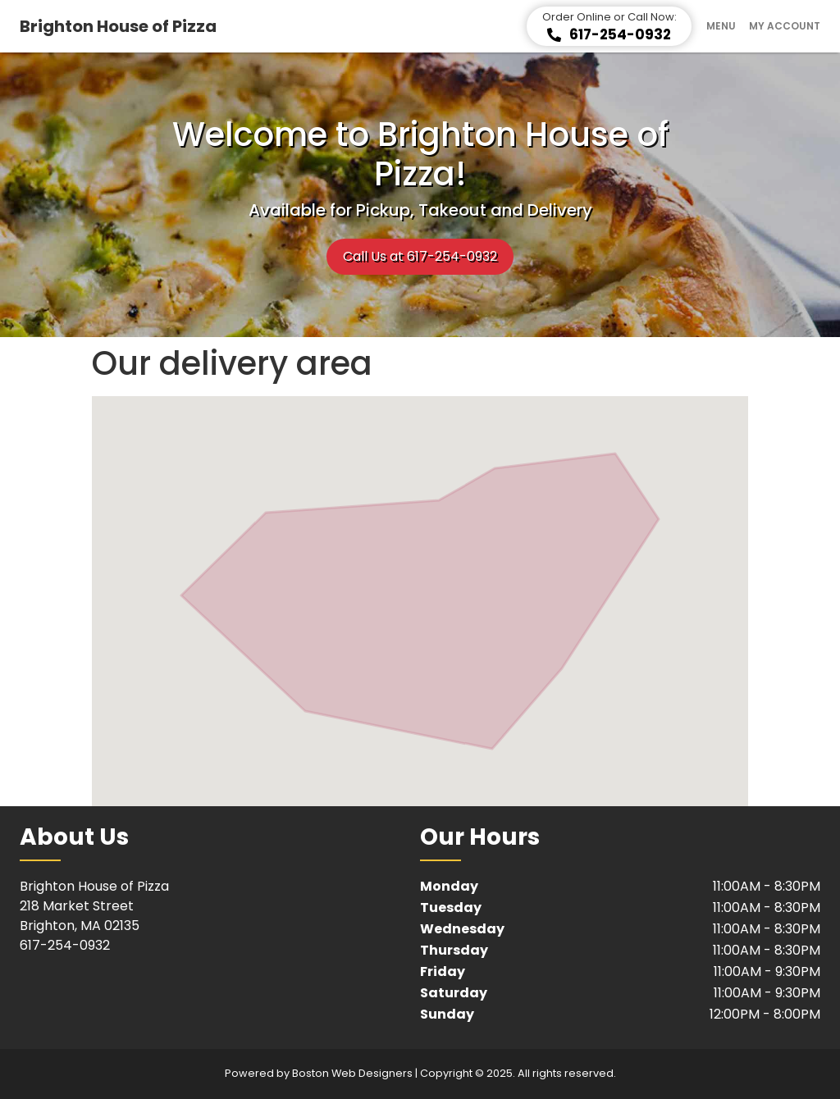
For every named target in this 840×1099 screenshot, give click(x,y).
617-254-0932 (65, 945)
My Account (784, 26)
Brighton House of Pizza (118, 26)
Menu (721, 26)
